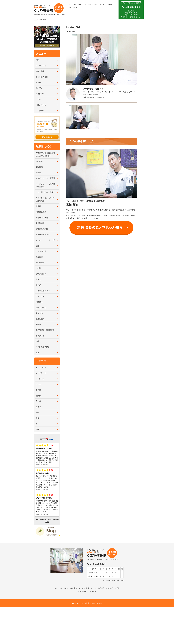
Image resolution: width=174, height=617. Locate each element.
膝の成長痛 (40, 262)
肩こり (38, 407)
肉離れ (38, 324)
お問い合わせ (73, 7)
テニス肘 (39, 257)
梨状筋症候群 (41, 274)
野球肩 (38, 172)
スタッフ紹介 (86, 4)
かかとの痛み (41, 307)
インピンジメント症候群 (45, 178)
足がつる (39, 313)
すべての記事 (41, 368)
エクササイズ (41, 373)
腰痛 (37, 353)
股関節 (38, 396)
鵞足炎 (38, 285)
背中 (37, 412)
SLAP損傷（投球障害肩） (46, 330)
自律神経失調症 (42, 229)
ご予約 (109, 4)
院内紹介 (95, 4)
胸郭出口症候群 (42, 218)
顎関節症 (39, 302)
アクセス (103, 4)
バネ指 (38, 268)
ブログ (38, 384)
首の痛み (39, 161)
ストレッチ (40, 379)
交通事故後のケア (43, 291)
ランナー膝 (40, 296)
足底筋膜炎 (40, 319)
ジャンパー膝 (41, 251)
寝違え (38, 279)
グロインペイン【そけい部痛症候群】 (45, 199)
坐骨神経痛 (40, 223)
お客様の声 (40, 94)
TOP (70, 4)
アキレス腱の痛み (43, 347)
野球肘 (38, 206)
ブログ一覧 (40, 111)
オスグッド (40, 336)
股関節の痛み (41, 212)
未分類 (38, 390)
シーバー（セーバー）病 (45, 240)
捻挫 (37, 341)
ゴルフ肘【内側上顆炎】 (45, 192)
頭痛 (37, 246)
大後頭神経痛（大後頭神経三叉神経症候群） (45, 154)
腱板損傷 (39, 167)
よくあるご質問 (42, 77)
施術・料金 (77, 4)
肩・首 (38, 401)
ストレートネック (43, 234)
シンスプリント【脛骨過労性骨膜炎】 (45, 185)
